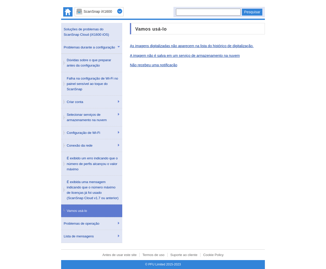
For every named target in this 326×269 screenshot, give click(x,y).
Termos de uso (153, 255)
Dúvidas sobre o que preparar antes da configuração (89, 62)
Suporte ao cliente (183, 255)
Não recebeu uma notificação (153, 65)
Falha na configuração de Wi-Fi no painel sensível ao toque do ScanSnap (92, 83)
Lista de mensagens (79, 236)
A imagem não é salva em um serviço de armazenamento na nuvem (185, 56)
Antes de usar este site (119, 255)
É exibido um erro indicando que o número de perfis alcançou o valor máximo (92, 163)
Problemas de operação (81, 223)
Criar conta (75, 102)
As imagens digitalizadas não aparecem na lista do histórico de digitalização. (192, 46)
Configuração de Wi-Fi (83, 133)
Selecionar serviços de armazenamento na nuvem (87, 117)
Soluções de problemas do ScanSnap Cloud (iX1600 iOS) (86, 31)
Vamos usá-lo (77, 211)
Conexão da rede (79, 145)
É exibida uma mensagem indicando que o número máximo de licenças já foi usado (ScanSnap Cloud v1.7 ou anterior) (92, 190)
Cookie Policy (213, 255)
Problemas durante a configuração (89, 47)
